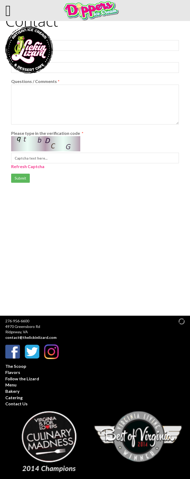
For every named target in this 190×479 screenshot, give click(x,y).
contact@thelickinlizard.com (31, 337)
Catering (14, 397)
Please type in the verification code (95, 150)
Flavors (12, 372)
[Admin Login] (177, 321)
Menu (10, 384)
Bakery (12, 391)
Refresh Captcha (27, 166)
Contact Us (16, 403)
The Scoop (15, 366)
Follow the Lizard (22, 378)
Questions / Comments (95, 101)
